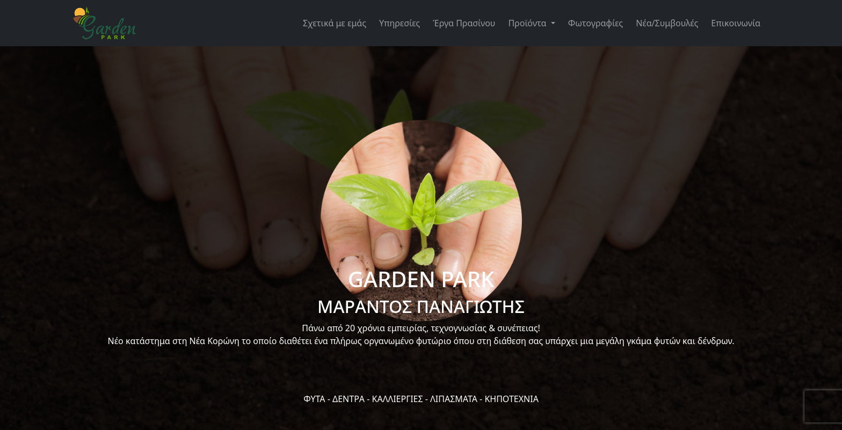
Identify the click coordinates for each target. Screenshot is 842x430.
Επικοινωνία (735, 23)
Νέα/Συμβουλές (667, 23)
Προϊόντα (528, 23)
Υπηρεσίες (399, 23)
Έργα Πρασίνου (464, 23)
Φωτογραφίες (595, 23)
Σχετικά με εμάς (334, 23)
